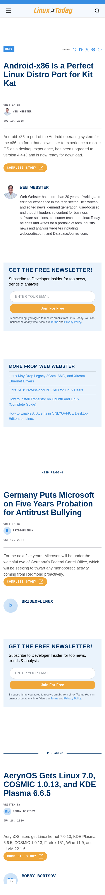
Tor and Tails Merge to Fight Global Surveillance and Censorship (52, 881)
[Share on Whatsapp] (100, 49)
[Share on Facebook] (81, 49)
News (9, 49)
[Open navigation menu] (8, 10)
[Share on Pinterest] (93, 49)
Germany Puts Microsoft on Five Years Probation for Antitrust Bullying (52, 774)
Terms (54, 322)
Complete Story (25, 167)
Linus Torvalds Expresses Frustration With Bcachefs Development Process (43, 810)
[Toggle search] (97, 10)
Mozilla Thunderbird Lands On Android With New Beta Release (49, 845)
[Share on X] (87, 49)
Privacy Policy (72, 322)
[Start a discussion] (74, 49)
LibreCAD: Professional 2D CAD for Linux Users (46, 390)
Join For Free (52, 308)
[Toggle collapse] (11, 881)
